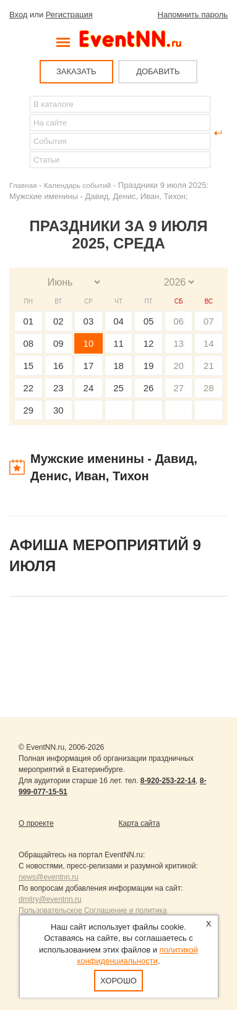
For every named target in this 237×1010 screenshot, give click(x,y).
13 (178, 343)
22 (28, 388)
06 (178, 321)
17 (89, 365)
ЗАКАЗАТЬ (76, 71)
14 (209, 343)
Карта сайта (139, 823)
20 (178, 365)
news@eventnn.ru (49, 877)
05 (149, 321)
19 (149, 365)
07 (209, 321)
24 (89, 388)
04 (118, 321)
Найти (19, 133)
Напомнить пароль (193, 14)
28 (209, 388)
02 (58, 321)
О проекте (36, 823)
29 (28, 410)
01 (28, 321)
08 (28, 343)
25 (118, 388)
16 (58, 365)
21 (209, 365)
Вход (18, 14)
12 (149, 343)
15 (28, 365)
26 (149, 388)
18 (118, 365)
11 (118, 343)
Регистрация (69, 14)
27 (178, 388)
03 (89, 321)
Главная (23, 185)
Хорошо (118, 980)
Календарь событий (77, 185)
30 (58, 410)
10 (89, 343)
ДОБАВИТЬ (157, 71)
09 (58, 343)
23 (58, 388)
